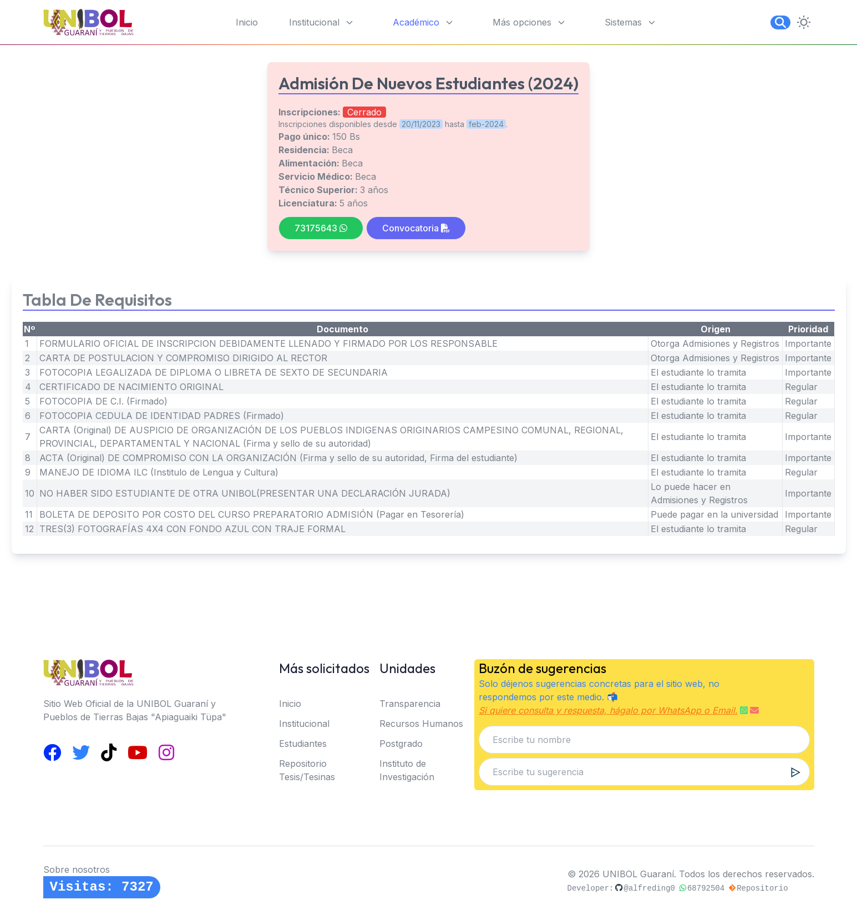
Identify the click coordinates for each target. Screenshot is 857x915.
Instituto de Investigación (406, 770)
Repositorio (758, 888)
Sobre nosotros (76, 869)
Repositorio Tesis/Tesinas (307, 770)
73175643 (321, 228)
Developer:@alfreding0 (621, 888)
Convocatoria (416, 228)
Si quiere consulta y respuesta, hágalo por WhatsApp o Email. (619, 710)
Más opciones (529, 22)
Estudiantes (303, 743)
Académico (423, 22)
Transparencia (409, 703)
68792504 (701, 888)
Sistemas (630, 22)
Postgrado (401, 743)
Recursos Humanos (421, 723)
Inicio (247, 22)
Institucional (321, 22)
